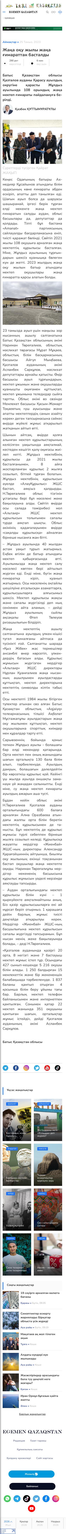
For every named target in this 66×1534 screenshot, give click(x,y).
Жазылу (31, 1474)
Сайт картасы (44, 1458)
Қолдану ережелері (19, 1458)
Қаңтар (24, 1523)
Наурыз (55, 1523)
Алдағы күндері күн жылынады (34, 1357)
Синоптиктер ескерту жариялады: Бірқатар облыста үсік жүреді (36, 1317)
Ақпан (40, 1523)
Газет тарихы (38, 1440)
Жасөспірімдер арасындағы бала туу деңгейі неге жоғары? (40, 1379)
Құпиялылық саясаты (30, 1449)
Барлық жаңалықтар (32, 1414)
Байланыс (32, 1486)
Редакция (19, 1440)
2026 (8, 1523)
